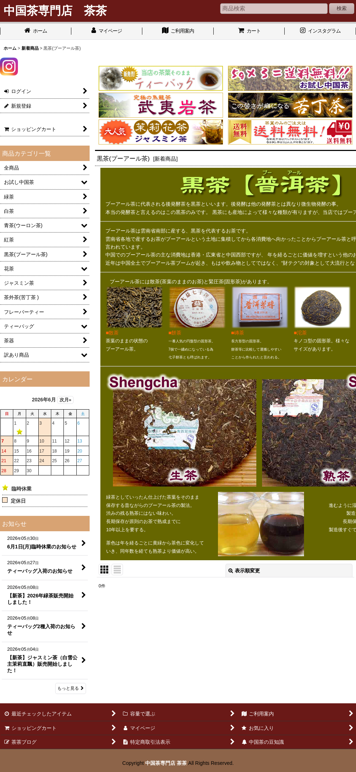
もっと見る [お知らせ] (70, 688)
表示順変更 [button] (244, 570)
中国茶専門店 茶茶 (166, 763)
